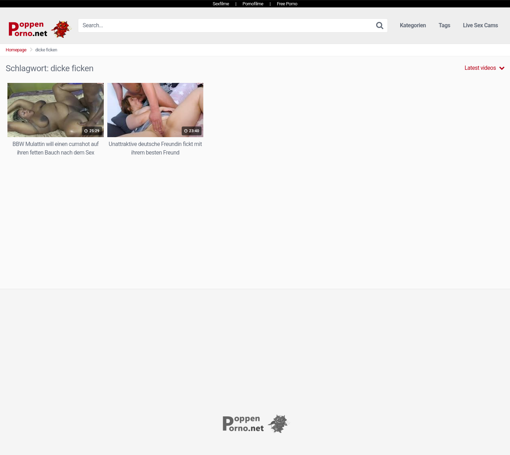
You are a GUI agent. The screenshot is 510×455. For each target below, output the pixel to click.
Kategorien (413, 25)
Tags (444, 25)
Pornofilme (253, 4)
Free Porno (287, 4)
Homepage (16, 49)
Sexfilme (221, 4)
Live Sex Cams (480, 25)
